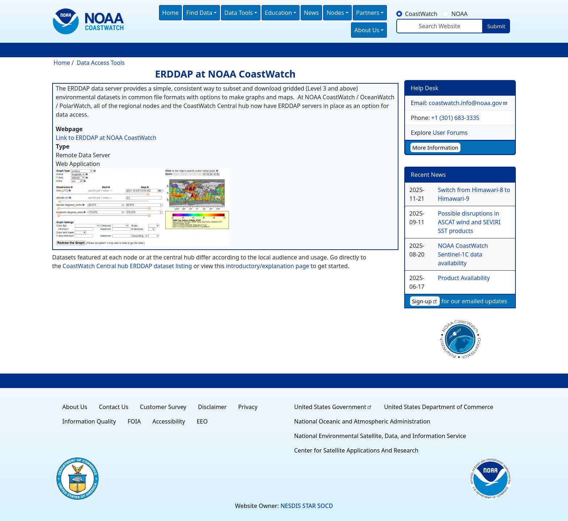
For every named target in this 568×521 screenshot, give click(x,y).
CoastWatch (421, 14)
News (311, 13)
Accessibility (169, 421)
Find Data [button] (199, 13)
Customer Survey (163, 407)
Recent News (428, 175)
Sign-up (425, 301)
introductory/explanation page (267, 266)
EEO (202, 421)
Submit (496, 26)
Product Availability (464, 278)
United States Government (333, 407)
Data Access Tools (101, 63)
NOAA (459, 14)
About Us (74, 407)
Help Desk (424, 88)
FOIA (134, 421)
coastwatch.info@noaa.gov (468, 103)
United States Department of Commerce (438, 407)
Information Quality (89, 421)
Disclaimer (212, 407)
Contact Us (113, 407)
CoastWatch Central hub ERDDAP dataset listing (127, 266)
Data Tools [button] (238, 13)
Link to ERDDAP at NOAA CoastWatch (106, 138)
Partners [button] (367, 13)
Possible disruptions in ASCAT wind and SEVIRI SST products (469, 222)
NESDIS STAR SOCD (306, 506)
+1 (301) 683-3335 (455, 118)
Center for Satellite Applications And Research (356, 450)
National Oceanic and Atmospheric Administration (362, 421)
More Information (435, 147)
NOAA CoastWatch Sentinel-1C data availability (463, 254)
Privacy (248, 407)
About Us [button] (366, 30)
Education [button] (278, 13)
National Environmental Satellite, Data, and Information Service (380, 436)
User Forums (450, 133)
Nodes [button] (335, 13)
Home (170, 13)
